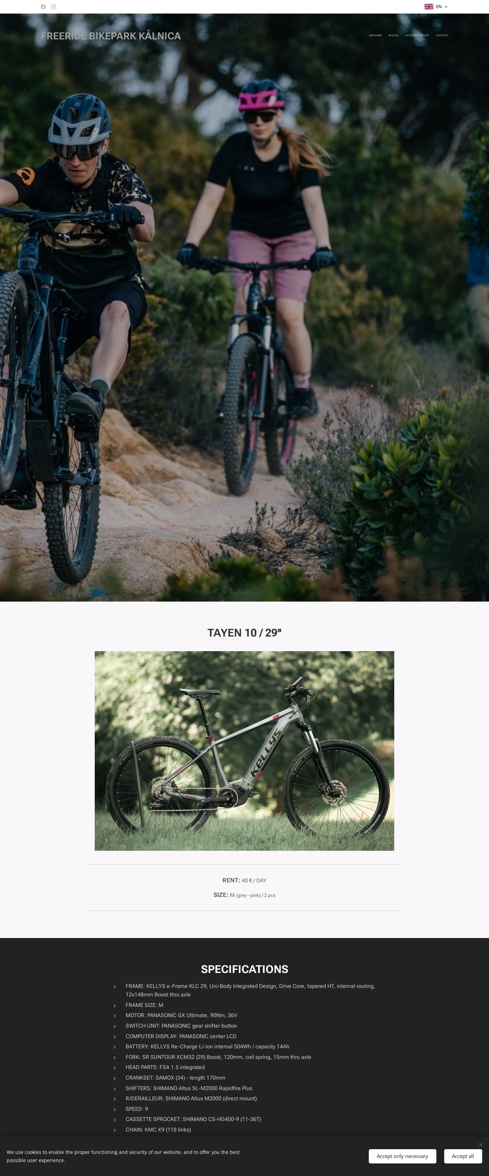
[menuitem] (428, 35)
